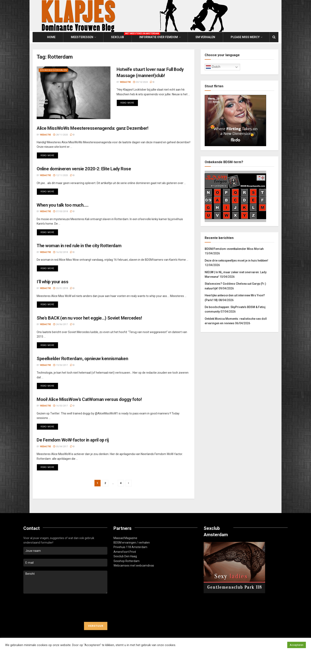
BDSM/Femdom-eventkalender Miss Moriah (234, 248)
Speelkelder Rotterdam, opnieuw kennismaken (82, 358)
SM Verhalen (205, 37)
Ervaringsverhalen (53, 70)
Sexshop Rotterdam (127, 561)
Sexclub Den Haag (125, 556)
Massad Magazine (125, 538)
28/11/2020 (60, 134)
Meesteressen (82, 37)
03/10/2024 (140, 82)
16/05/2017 (60, 405)
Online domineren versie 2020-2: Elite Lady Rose (84, 168)
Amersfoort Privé (125, 551)
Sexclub (117, 36)
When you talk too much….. (63, 205)
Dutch (213, 67)
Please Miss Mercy (245, 37)
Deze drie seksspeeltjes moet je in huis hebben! (236, 260)
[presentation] (54, 608)
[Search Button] (274, 37)
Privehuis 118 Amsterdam (130, 547)
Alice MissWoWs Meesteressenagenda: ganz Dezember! (92, 128)
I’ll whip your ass (52, 281)
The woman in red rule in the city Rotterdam (79, 245)
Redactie (125, 82)
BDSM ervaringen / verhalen (132, 542)
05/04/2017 (60, 446)
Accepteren (296, 644)
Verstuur (95, 625)
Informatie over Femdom (158, 37)
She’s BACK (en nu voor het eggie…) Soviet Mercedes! (89, 318)
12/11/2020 (60, 175)
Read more (129, 102)
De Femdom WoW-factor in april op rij (73, 440)
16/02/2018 (60, 252)
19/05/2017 (60, 365)
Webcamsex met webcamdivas (134, 565)
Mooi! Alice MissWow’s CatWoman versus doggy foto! (89, 399)
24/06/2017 (60, 324)
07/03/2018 (60, 211)
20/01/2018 (60, 288)
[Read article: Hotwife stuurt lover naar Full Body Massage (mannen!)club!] (73, 92)
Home (51, 37)
